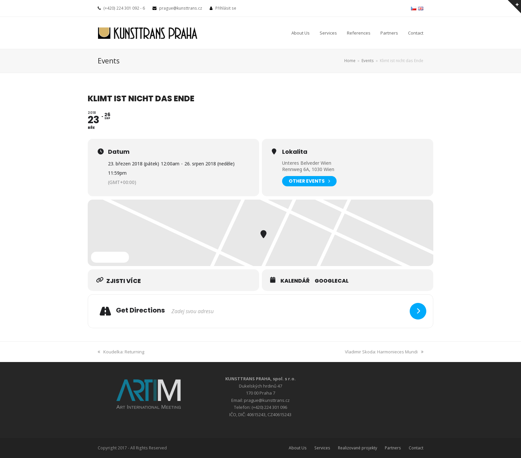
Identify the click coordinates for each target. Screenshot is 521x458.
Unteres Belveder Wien (306, 163)
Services (322, 448)
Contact (416, 448)
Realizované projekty (357, 448)
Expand (110, 257)
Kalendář (295, 281)
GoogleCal (332, 281)
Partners (393, 448)
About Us (298, 448)
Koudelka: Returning (121, 352)
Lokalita (294, 152)
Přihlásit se (225, 8)
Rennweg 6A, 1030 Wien (308, 169)
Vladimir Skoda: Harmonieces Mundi (384, 352)
